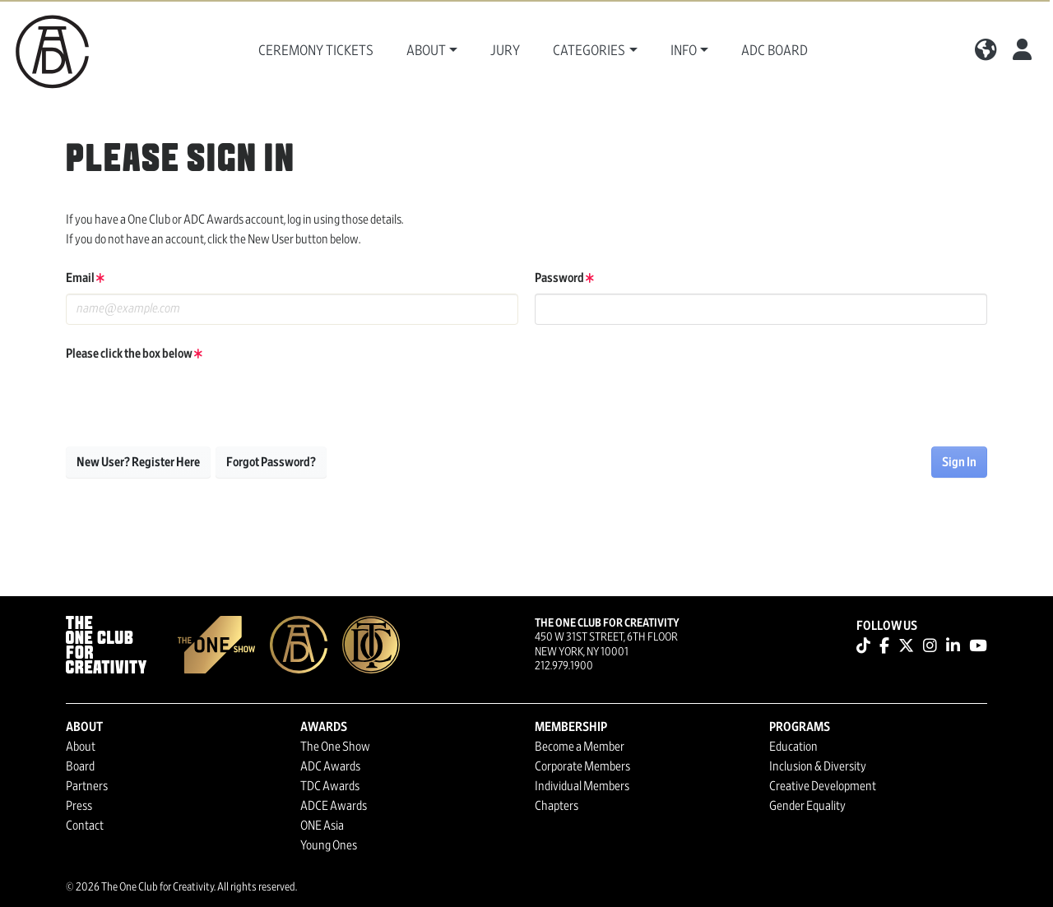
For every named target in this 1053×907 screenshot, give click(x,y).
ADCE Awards (333, 805)
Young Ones (328, 845)
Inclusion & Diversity (817, 766)
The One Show (335, 746)
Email (85, 278)
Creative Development (822, 786)
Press (79, 805)
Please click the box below (134, 353)
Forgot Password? (271, 462)
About (80, 746)
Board (80, 766)
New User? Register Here (138, 462)
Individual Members (582, 786)
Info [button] (683, 51)
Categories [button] (589, 51)
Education (793, 746)
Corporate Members (582, 766)
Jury (505, 51)
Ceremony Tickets (315, 51)
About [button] (426, 51)
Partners (87, 786)
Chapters (556, 805)
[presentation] (191, 401)
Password (564, 278)
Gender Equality (807, 805)
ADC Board (774, 51)
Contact (85, 825)
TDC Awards (330, 786)
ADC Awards (330, 766)
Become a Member (579, 746)
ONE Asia (322, 825)
